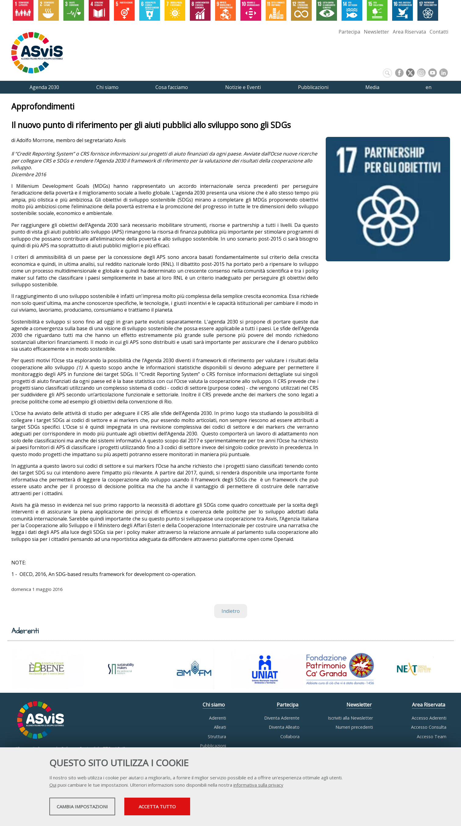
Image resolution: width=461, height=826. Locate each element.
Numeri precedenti (354, 727)
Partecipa (349, 31)
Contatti (439, 31)
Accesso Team (431, 736)
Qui (52, 786)
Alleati (220, 727)
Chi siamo (214, 704)
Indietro (231, 611)
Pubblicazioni (213, 746)
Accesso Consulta (428, 727)
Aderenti (217, 718)
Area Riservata (409, 31)
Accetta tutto (206, 808)
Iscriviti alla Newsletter (350, 718)
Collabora (290, 736)
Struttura (217, 736)
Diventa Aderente (282, 718)
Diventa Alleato (284, 727)
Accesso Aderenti (429, 718)
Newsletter (376, 31)
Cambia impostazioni (97, 808)
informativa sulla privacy (258, 786)
